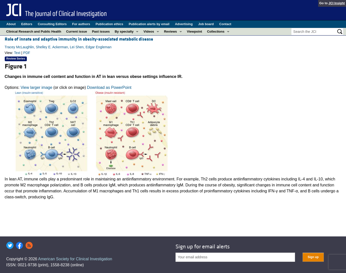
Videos (148, 31)
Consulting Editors (52, 24)
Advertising (184, 24)
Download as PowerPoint (109, 87)
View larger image (36, 87)
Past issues (101, 31)
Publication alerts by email (149, 24)
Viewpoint (194, 31)
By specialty (124, 31)
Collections (215, 31)
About (11, 24)
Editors (26, 24)
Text (17, 53)
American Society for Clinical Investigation (75, 259)
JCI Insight (337, 3)
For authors (81, 24)
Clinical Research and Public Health (33, 31)
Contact (225, 24)
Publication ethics (109, 24)
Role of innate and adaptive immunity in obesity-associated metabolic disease (79, 39)
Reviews (170, 31)
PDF (26, 53)
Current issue (76, 31)
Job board (206, 24)
